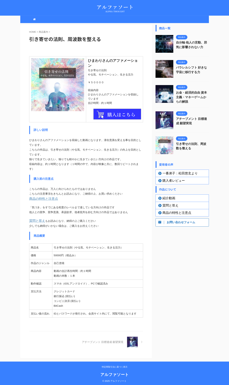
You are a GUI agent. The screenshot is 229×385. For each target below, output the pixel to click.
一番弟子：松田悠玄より (175, 172)
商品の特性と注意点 (41, 198)
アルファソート (114, 373)
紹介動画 (167, 197)
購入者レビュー (170, 179)
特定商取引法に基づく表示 (114, 366)
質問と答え (36, 219)
